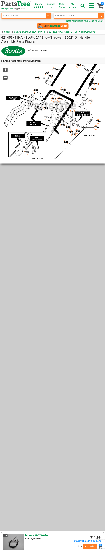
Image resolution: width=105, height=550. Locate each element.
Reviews (38, 5)
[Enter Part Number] (24, 15)
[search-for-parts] (48, 15)
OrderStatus (62, 6)
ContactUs (51, 6)
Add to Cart (89, 546)
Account (72, 5)
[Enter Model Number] (76, 15)
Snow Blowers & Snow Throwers (29, 32)
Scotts (7, 32)
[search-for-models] (100, 15)
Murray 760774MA (36, 535)
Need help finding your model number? (84, 21)
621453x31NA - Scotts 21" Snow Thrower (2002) (72, 32)
